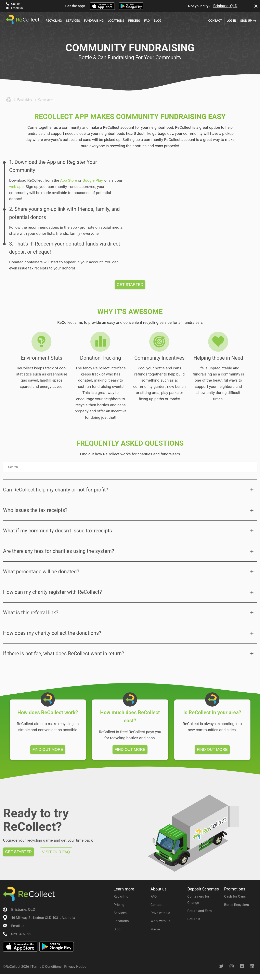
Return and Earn (199, 911)
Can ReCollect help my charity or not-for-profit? (55, 490)
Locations (116, 21)
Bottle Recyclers (236, 905)
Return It (193, 919)
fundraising (24, 99)
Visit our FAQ (56, 852)
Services (73, 21)
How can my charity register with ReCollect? (52, 592)
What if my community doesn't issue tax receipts (57, 531)
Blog (157, 21)
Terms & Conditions (46, 966)
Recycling (54, 21)
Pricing (134, 21)
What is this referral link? (30, 613)
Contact (215, 21)
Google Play (92, 180)
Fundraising (94, 21)
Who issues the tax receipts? (35, 510)
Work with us (160, 921)
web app (16, 186)
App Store (68, 180)
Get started (130, 284)
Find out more (47, 749)
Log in (231, 21)
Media (155, 929)
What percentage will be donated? (41, 572)
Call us (15, 4)
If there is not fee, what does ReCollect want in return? (63, 653)
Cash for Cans (235, 896)
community (45, 99)
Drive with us (160, 913)
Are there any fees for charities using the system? (58, 551)
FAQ (147, 21)
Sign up (246, 21)
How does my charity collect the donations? (52, 633)
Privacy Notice (75, 966)
